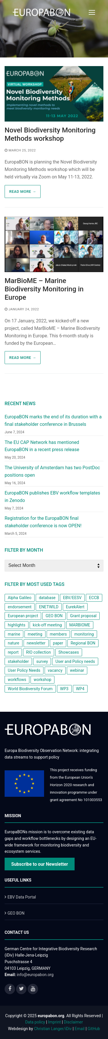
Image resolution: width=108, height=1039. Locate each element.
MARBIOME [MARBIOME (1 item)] (79, 625)
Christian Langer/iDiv (52, 1028)
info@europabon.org (35, 974)
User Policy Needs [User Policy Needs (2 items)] (24, 670)
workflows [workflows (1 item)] (17, 679)
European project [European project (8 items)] (23, 615)
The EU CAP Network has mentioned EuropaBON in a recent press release (42, 446)
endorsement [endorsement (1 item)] (19, 607)
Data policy (35, 1022)
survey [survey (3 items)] (42, 661)
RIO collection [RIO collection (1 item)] (38, 652)
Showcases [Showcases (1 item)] (68, 652)
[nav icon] (92, 12)
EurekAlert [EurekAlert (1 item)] (75, 607)
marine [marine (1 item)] (14, 634)
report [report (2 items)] (13, 652)
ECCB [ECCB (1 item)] (94, 597)
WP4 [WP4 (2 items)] (80, 688)
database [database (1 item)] (47, 597)
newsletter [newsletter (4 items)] (36, 643)
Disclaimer (73, 1022)
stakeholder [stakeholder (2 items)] (18, 661)
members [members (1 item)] (58, 634)
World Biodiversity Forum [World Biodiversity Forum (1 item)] (30, 688)
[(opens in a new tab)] (54, 94)
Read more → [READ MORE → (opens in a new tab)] (22, 191)
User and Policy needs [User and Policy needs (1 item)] (75, 661)
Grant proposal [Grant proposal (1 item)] (83, 615)
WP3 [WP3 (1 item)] (64, 688)
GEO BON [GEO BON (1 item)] (54, 615)
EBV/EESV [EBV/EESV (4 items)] (72, 597)
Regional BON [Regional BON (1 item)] (83, 643)
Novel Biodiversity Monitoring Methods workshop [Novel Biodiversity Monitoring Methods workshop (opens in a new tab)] (50, 134)
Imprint (54, 1022)
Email (80, 1028)
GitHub (94, 1028)
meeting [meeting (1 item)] (35, 634)
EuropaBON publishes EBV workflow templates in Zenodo (52, 496)
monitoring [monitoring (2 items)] (84, 634)
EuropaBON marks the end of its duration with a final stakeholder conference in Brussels (53, 420)
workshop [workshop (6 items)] (42, 679)
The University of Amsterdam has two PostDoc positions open (52, 471)
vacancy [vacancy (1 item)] (55, 670)
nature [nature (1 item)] (13, 643)
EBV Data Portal (21, 897)
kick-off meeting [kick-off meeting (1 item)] (47, 625)
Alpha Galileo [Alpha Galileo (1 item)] (19, 597)
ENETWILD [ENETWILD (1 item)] (48, 607)
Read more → (22, 357)
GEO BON (15, 913)
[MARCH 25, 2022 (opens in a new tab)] (20, 150)
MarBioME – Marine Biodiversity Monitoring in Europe (44, 289)
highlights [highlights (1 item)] (16, 625)
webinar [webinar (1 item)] (77, 670)
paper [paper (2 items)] (58, 643)
